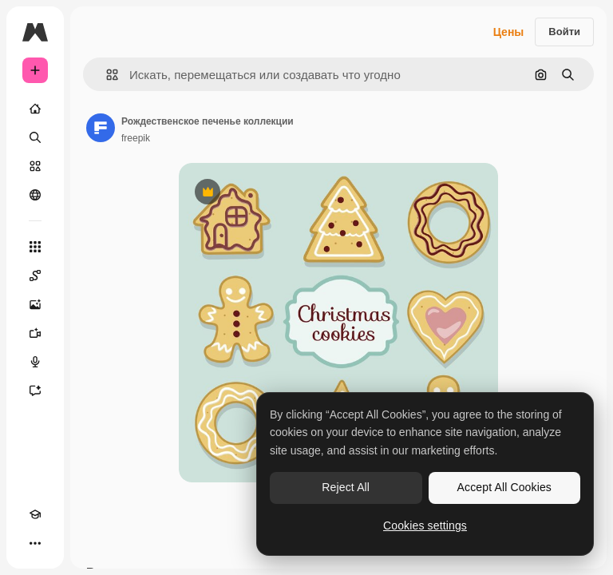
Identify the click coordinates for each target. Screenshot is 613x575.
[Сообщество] (35, 195)
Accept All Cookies (504, 487)
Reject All (346, 487)
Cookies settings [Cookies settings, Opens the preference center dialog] (425, 525)
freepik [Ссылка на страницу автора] (135, 138)
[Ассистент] (35, 390)
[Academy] (35, 514)
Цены (508, 32)
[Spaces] (35, 275)
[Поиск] (35, 137)
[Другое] (35, 543)
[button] (106, 75)
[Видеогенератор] (35, 333)
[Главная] (35, 108)
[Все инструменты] (35, 247)
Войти (564, 32)
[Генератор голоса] (35, 362)
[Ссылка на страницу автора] (100, 127)
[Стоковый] (35, 166)
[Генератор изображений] (35, 304)
